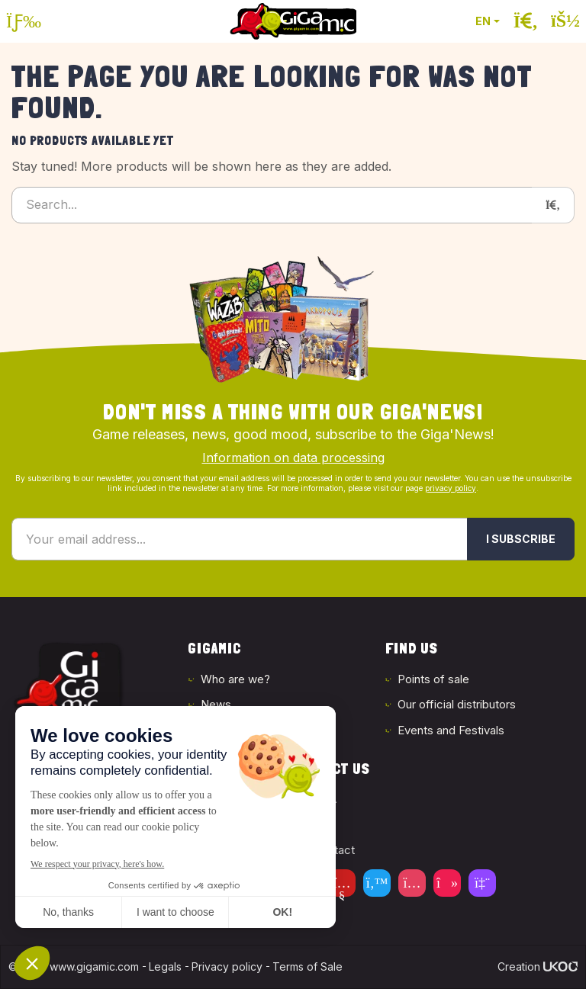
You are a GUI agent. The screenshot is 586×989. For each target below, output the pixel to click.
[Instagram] (412, 883)
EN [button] (483, 20)
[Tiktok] (447, 883)
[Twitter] (377, 883)
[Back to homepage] (293, 21)
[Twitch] (482, 883)
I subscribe (520, 538)
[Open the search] (526, 21)
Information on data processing (293, 457)
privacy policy (450, 488)
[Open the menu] (23, 21)
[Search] (553, 205)
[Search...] (272, 205)
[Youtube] (342, 883)
